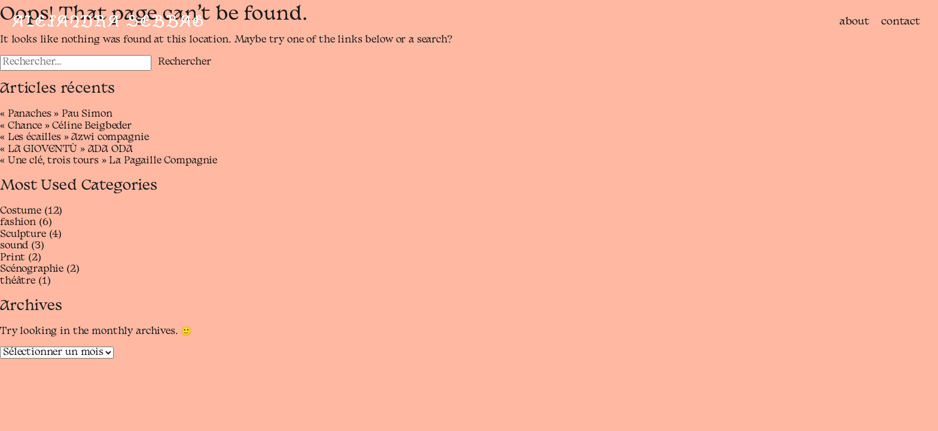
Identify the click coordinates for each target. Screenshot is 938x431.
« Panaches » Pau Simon (56, 114)
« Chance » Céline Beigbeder (66, 126)
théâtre (17, 281)
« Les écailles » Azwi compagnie (74, 137)
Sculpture (23, 234)
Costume (20, 211)
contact (900, 22)
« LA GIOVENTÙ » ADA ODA (66, 149)
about (854, 22)
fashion (18, 222)
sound (14, 246)
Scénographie (31, 269)
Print (12, 258)
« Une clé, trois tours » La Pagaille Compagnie (108, 161)
